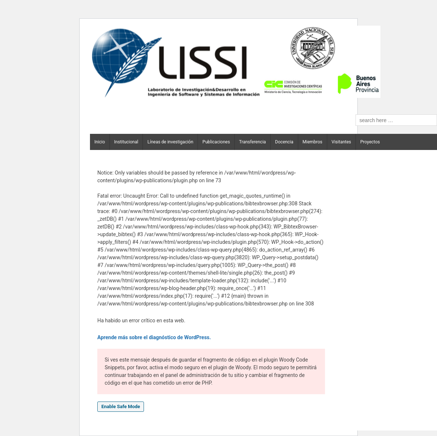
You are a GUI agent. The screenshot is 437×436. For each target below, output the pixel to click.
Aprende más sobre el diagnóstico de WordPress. (154, 337)
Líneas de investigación (170, 141)
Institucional (126, 141)
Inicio (99, 141)
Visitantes (341, 141)
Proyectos (370, 141)
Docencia (284, 141)
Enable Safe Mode (120, 406)
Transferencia (252, 141)
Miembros (312, 141)
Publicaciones (216, 141)
